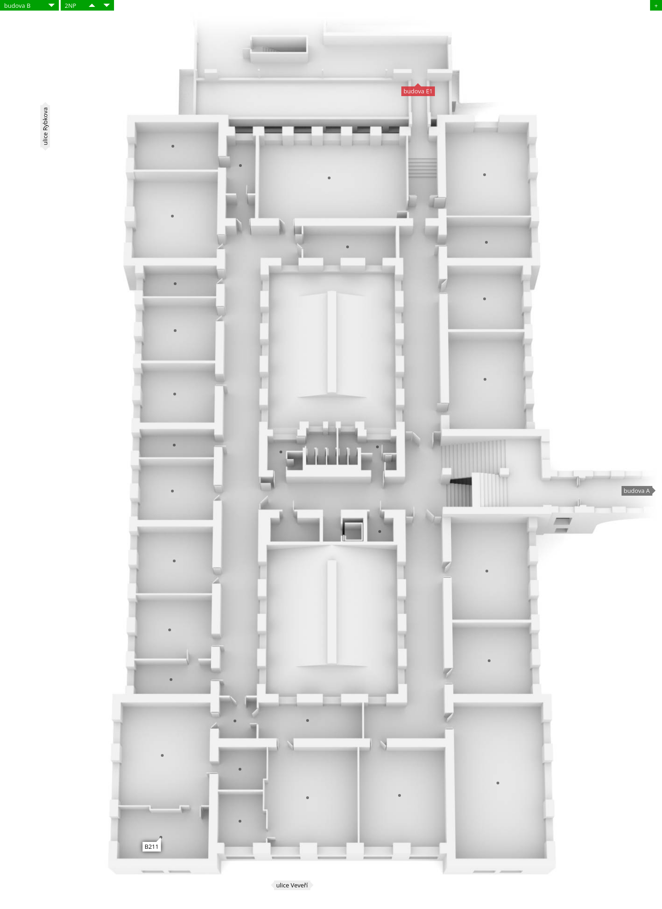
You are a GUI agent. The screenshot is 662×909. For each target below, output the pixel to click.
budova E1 (418, 91)
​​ (92, 5)
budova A (637, 490)
